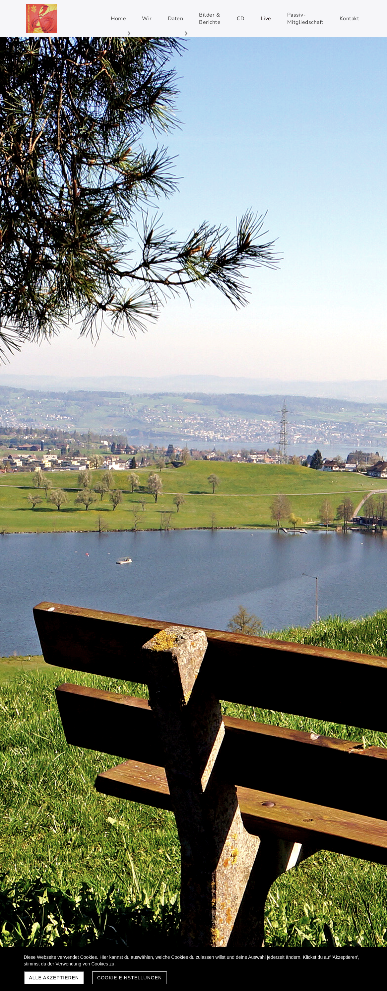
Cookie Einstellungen (129, 977)
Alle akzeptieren (54, 977)
